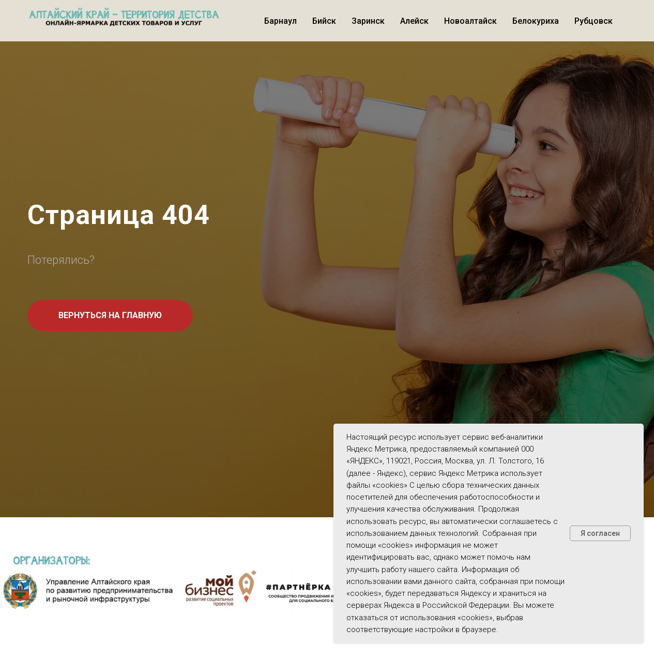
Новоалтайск (470, 21)
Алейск (414, 21)
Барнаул (280, 21)
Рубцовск (593, 21)
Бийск (324, 21)
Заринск (368, 21)
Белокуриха (535, 21)
